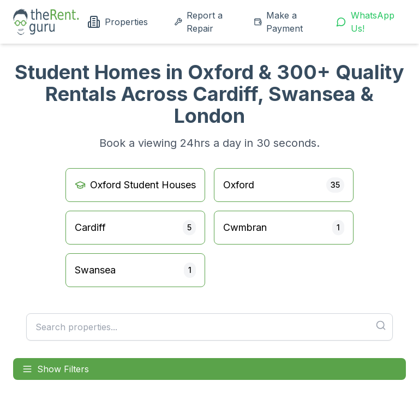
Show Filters (55, 369)
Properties (117, 21)
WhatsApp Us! (365, 22)
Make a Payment (278, 22)
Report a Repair (198, 22)
